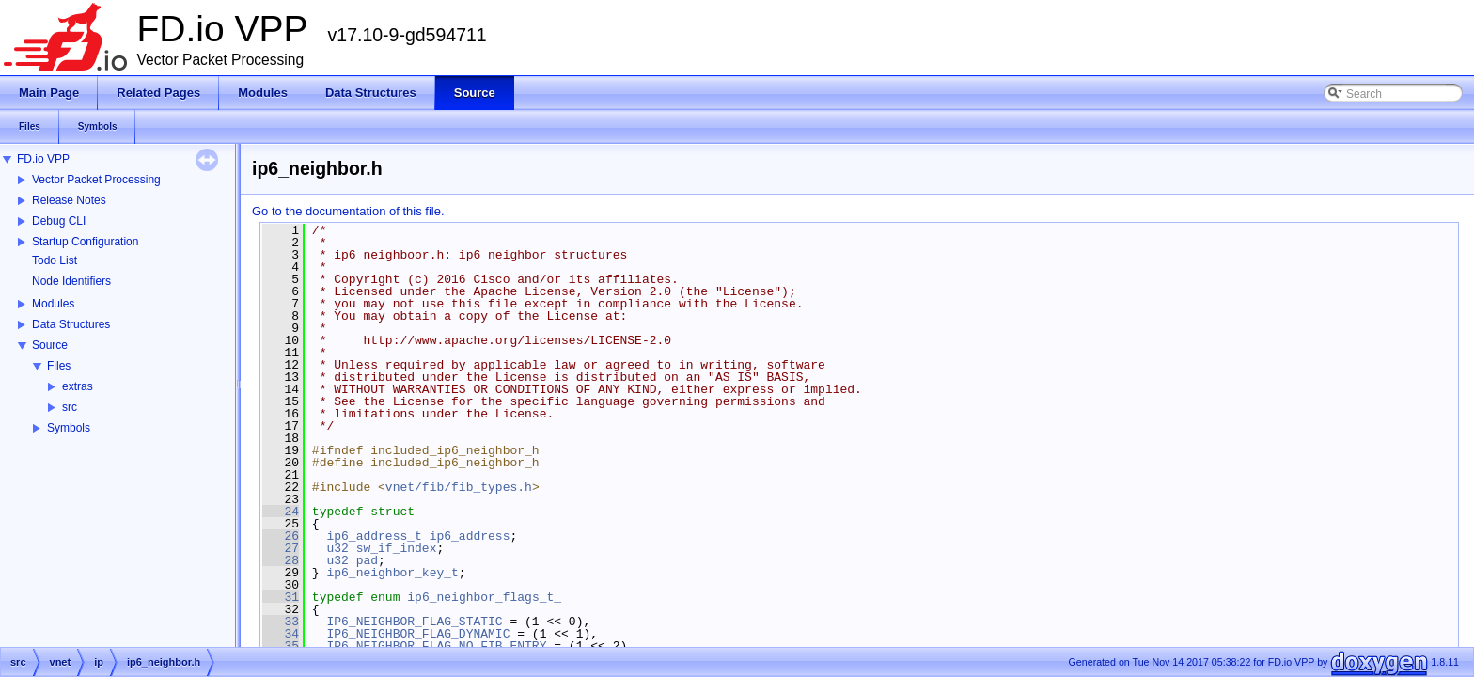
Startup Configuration (85, 241)
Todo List (54, 260)
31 (280, 597)
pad (367, 560)
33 (280, 621)
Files (59, 365)
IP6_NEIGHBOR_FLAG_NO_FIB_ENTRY (436, 646)
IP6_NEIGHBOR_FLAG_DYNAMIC (418, 633)
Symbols (68, 427)
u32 (337, 548)
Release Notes (69, 200)
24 (280, 511)
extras (77, 386)
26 (280, 535)
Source (50, 345)
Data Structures (71, 324)
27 (280, 548)
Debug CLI (59, 221)
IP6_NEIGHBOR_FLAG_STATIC (414, 621)
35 (280, 646)
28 (280, 560)
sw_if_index (396, 548)
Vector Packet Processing (96, 179)
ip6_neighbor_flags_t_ (484, 597)
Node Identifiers (71, 281)
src (69, 407)
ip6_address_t (373, 535)
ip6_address (470, 535)
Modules (53, 303)
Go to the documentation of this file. (348, 211)
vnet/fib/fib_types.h (458, 487)
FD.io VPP (43, 158)
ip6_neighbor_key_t (392, 572)
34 (280, 633)
